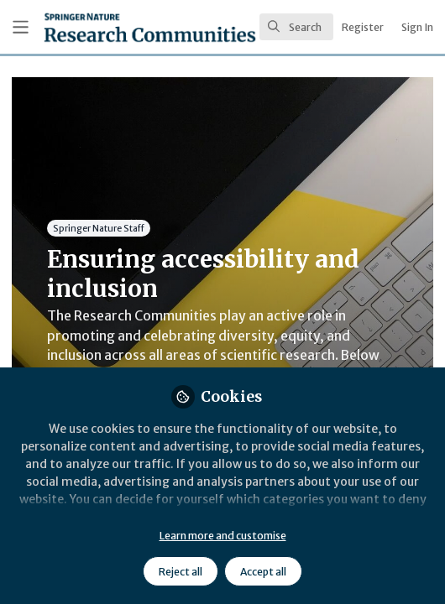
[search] (296, 26)
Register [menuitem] (363, 27)
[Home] (103, 27)
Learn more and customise (223, 535)
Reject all (180, 571)
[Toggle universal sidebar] (20, 27)
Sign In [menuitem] (417, 27)
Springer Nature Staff (98, 227)
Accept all (263, 571)
